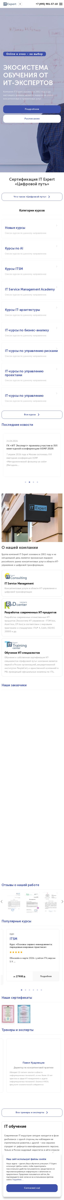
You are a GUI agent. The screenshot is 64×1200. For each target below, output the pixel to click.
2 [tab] (30, 483)
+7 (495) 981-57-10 (47, 3)
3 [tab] (34, 483)
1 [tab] (26, 483)
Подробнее (46, 976)
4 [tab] (38, 483)
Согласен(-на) (32, 1188)
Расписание (32, 118)
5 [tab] (38, 991)
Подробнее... (17, 1179)
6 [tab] (42, 991)
